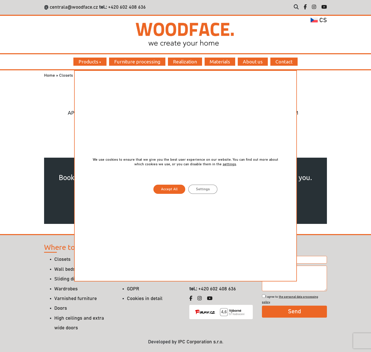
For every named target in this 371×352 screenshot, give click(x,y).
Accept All (169, 189)
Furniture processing (137, 61)
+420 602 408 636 (126, 7)
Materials (220, 61)
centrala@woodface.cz (74, 7)
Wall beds (64, 269)
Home (49, 75)
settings (229, 164)
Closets (62, 259)
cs (319, 20)
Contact (284, 61)
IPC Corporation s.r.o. (200, 342)
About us (253, 61)
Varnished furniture (75, 298)
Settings (203, 189)
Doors (60, 308)
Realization (185, 61)
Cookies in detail (145, 298)
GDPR (133, 289)
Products (88, 61)
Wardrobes (66, 289)
